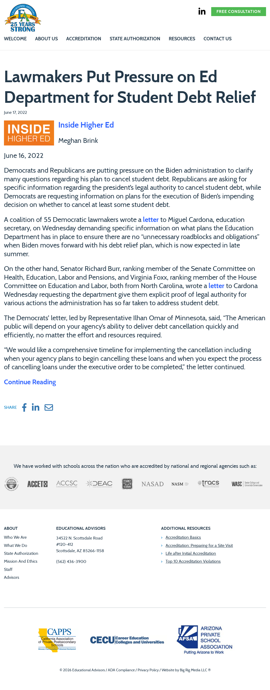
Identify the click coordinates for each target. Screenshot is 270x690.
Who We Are (15, 537)
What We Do (15, 545)
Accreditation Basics (183, 537)
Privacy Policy (148, 670)
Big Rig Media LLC (193, 670)
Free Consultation (238, 11)
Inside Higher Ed (86, 125)
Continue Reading (30, 382)
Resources (182, 39)
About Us (46, 39)
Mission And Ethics (20, 561)
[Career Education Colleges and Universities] (126, 641)
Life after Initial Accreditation (191, 553)
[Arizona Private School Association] (205, 641)
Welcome (15, 39)
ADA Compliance (121, 670)
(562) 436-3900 (71, 562)
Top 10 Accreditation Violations (193, 561)
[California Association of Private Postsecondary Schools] (57, 641)
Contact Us (218, 39)
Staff (8, 569)
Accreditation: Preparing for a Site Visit (199, 545)
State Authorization (135, 39)
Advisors (11, 577)
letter (151, 219)
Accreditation (83, 39)
